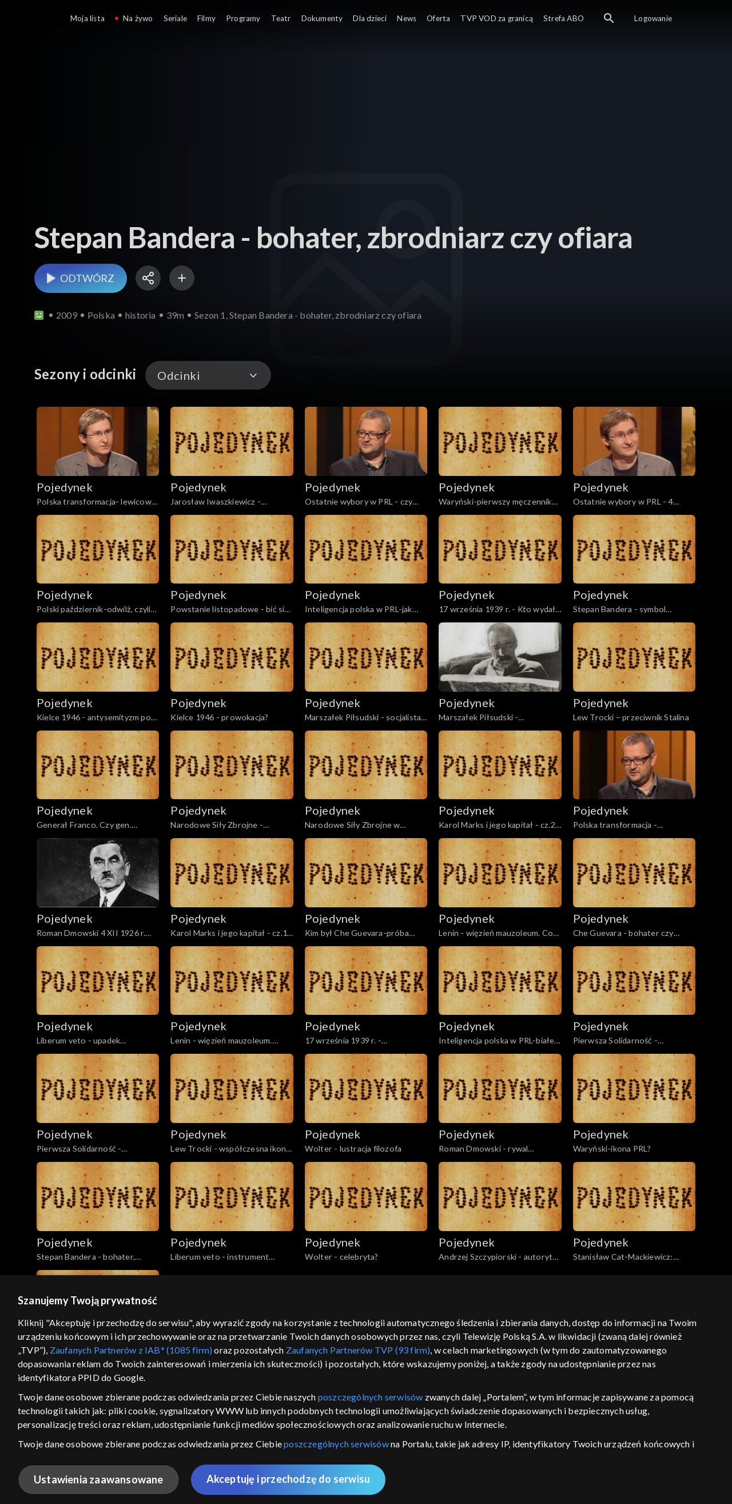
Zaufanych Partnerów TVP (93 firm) (358, 1349)
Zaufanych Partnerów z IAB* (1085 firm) (131, 1349)
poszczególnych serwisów (370, 1396)
